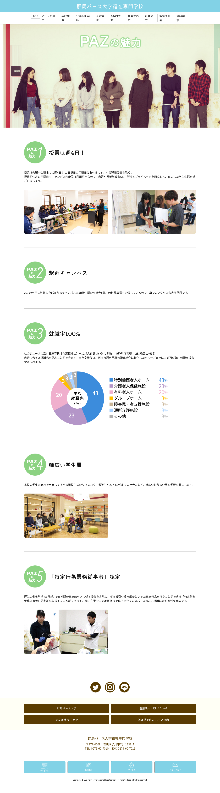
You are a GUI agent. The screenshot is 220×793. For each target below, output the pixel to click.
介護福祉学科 (83, 15)
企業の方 (150, 15)
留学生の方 (117, 15)
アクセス (131, 770)
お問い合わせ (175, 770)
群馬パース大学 (66, 704)
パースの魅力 (49, 15)
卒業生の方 (135, 15)
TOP (34, 15)
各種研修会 (167, 15)
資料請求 (183, 15)
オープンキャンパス (45, 769)
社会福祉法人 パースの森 (153, 715)
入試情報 (101, 15)
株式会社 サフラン (66, 715)
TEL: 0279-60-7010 (97, 744)
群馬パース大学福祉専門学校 (110, 6)
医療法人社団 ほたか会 (153, 704)
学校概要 (66, 15)
